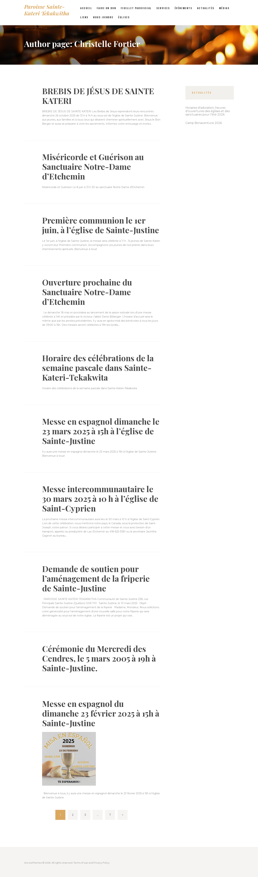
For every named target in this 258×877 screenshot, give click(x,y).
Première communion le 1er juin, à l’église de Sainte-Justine (100, 225)
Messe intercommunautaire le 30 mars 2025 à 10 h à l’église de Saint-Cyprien (100, 498)
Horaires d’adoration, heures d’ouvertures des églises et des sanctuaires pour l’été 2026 (207, 111)
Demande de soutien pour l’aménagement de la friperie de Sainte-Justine (96, 578)
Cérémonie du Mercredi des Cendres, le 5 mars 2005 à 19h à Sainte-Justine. (99, 658)
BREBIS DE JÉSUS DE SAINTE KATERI (98, 95)
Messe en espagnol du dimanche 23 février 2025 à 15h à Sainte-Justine (100, 713)
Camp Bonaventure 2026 (203, 123)
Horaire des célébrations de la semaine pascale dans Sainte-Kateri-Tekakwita (98, 367)
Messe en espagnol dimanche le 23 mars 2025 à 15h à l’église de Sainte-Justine (100, 430)
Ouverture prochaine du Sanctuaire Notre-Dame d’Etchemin (87, 291)
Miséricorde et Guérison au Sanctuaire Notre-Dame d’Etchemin (93, 166)
